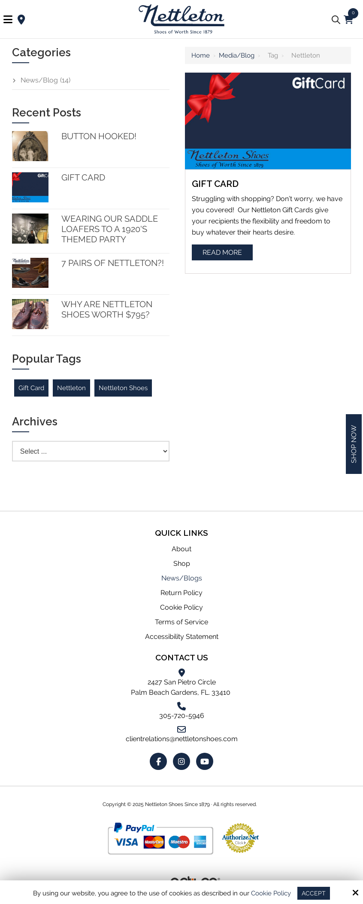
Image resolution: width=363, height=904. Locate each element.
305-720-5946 (181, 716)
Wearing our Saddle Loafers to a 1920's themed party (109, 229)
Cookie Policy (271, 893)
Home (200, 55)
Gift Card (215, 183)
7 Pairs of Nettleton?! (112, 263)
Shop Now (354, 444)
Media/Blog (236, 55)
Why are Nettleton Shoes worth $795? (106, 309)
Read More (222, 252)
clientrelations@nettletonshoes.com (182, 739)
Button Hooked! (98, 136)
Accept (314, 893)
